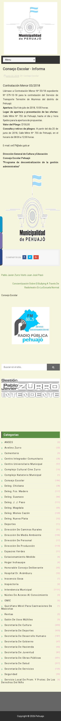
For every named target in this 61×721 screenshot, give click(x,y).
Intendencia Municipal (18, 589)
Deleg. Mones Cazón (17, 513)
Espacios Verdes (15, 551)
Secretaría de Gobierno (19, 641)
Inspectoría (12, 584)
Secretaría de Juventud (19, 652)
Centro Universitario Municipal (23, 464)
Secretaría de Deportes (19, 630)
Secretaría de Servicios (19, 669)
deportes (10, 524)
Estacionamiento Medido (20, 557)
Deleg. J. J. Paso (15, 502)
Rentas (9, 614)
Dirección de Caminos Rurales (23, 529)
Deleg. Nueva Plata (16, 518)
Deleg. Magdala (14, 508)
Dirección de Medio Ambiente (23, 535)
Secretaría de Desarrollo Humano (25, 636)
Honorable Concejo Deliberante (24, 567)
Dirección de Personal (18, 540)
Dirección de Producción (20, 546)
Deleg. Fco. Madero (16, 491)
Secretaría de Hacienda (19, 647)
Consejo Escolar (31, 76)
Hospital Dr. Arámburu (18, 573)
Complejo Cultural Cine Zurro (23, 469)
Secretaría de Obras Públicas (23, 658)
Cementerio (12, 453)
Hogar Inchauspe (15, 562)
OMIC (8, 600)
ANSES (9, 442)
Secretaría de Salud (17, 663)
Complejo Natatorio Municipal (23, 475)
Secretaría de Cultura (18, 625)
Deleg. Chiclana (14, 486)
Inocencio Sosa (14, 578)
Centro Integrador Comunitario (24, 458)
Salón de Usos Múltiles (19, 619)
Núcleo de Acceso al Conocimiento (26, 595)
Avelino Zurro (13, 447)
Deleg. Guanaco (14, 497)
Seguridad (11, 674)
